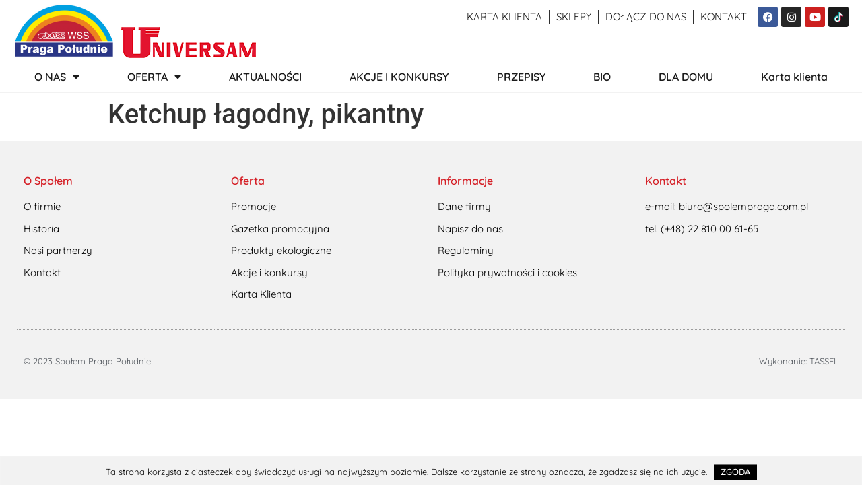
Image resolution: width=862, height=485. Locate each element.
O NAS (56, 77)
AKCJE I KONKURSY (399, 77)
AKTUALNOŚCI (265, 77)
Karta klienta (504, 16)
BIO (602, 77)
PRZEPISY (521, 77)
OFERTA (154, 77)
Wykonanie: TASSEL (798, 361)
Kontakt (723, 16)
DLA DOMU (686, 77)
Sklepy (573, 16)
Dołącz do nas (645, 16)
